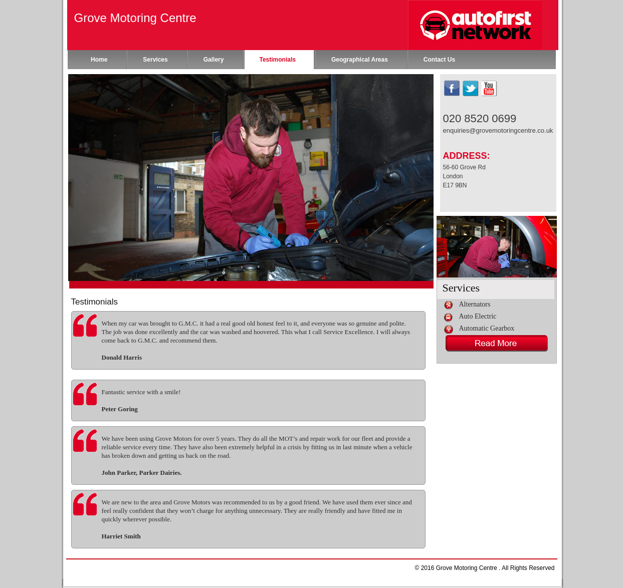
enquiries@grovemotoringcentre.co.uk (498, 130)
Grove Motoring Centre (135, 18)
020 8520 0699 (480, 118)
